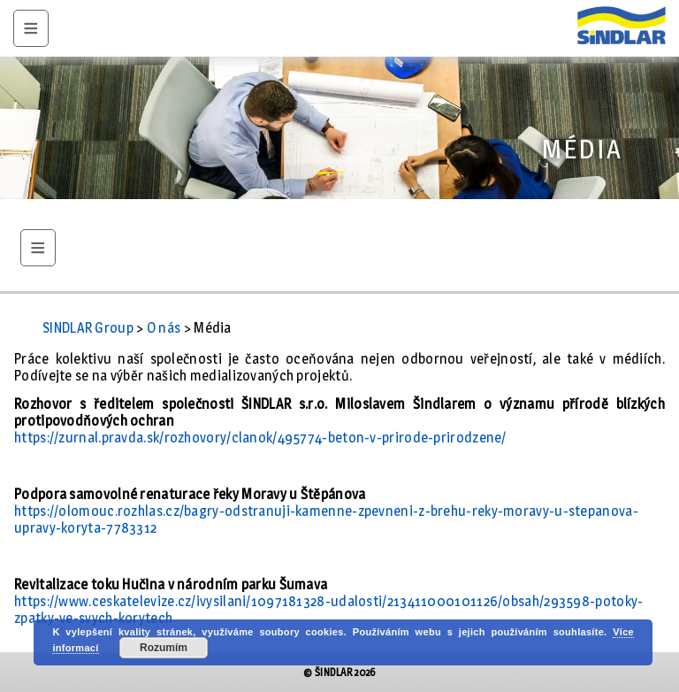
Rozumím (163, 648)
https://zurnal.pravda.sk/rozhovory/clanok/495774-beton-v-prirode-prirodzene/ (260, 437)
